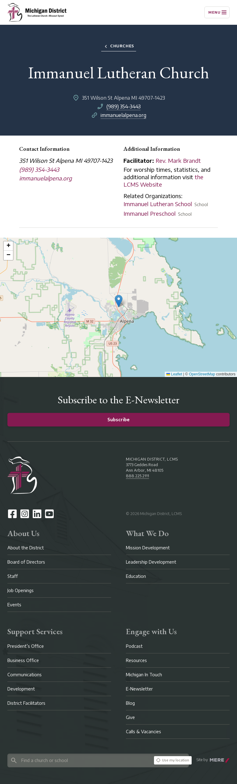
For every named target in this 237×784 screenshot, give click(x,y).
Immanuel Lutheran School (157, 203)
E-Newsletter (139, 688)
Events (14, 604)
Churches (118, 46)
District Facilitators (26, 703)
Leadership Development (151, 562)
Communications (24, 674)
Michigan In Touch (144, 674)
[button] (119, 301)
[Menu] (217, 12)
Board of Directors (26, 562)
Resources (136, 660)
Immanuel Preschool (149, 213)
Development (21, 688)
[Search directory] (80, 760)
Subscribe (118, 419)
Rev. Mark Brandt (178, 160)
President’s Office (25, 646)
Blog (130, 703)
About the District (25, 547)
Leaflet (174, 374)
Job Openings (20, 590)
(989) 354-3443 (123, 106)
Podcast (134, 646)
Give (130, 717)
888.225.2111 (137, 476)
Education (136, 576)
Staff (12, 576)
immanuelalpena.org (123, 115)
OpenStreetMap (202, 374)
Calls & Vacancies (143, 731)
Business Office (23, 660)
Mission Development (148, 547)
